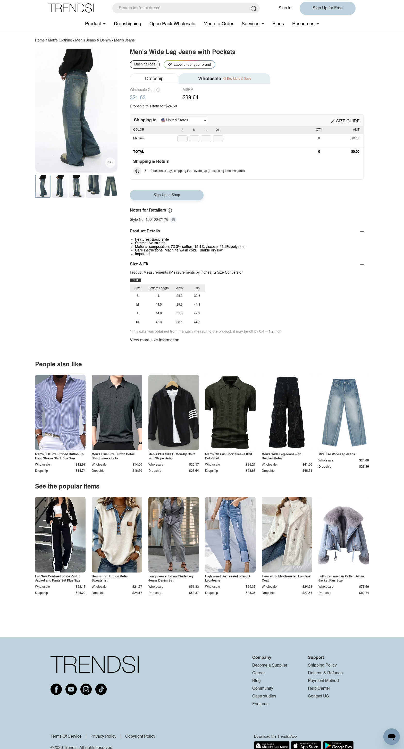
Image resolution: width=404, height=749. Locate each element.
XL (218, 130)
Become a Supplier (269, 665)
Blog (256, 681)
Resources (303, 24)
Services (250, 24)
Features (260, 704)
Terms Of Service (66, 737)
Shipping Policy (322, 665)
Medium (139, 138)
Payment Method (323, 681)
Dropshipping (127, 24)
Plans (278, 24)
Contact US (318, 696)
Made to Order (218, 24)
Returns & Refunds (325, 673)
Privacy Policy (103, 737)
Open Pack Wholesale (172, 24)
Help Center (319, 689)
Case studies (264, 696)
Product (93, 24)
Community (262, 689)
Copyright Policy (140, 737)
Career (258, 673)
